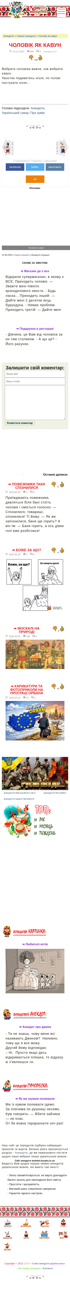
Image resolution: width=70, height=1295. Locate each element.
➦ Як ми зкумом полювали (35, 1104)
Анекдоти (8, 36)
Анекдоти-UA (50, 51)
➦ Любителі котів (35, 949)
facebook (15, 167)
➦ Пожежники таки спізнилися (26, 491)
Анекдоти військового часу (20, 798)
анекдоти (44, 1269)
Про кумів (37, 113)
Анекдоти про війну (54, 798)
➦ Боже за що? (26, 555)
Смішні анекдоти (26, 36)
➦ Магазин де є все (35, 271)
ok (35, 179)
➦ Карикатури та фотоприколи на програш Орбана (26, 695)
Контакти (48, 1274)
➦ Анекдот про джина (35, 1032)
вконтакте (54, 167)
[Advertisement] (36, 25)
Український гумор (15, 113)
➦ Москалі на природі (26, 635)
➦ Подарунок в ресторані (35, 328)
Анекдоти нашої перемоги (19, 804)
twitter (35, 167)
